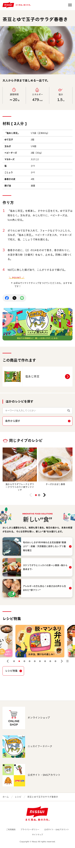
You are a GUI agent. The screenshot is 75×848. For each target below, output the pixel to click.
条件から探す (12, 420)
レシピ (18, 797)
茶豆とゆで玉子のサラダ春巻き (42, 797)
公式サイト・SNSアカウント (56, 829)
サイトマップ (37, 835)
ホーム (6, 797)
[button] (36, 495)
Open (70, 5)
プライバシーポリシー (30, 829)
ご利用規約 (11, 829)
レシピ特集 (11, 670)
